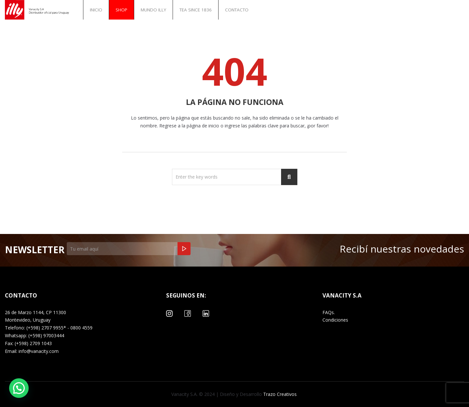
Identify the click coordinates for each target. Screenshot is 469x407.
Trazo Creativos (279, 394)
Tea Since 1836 (195, 10)
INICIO (96, 10)
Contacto (237, 10)
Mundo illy (153, 10)
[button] (19, 388)
